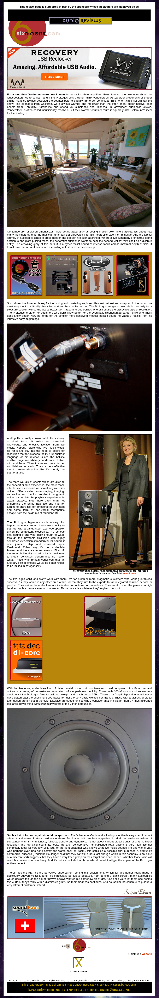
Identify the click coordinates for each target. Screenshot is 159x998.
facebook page (128, 573)
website (147, 953)
